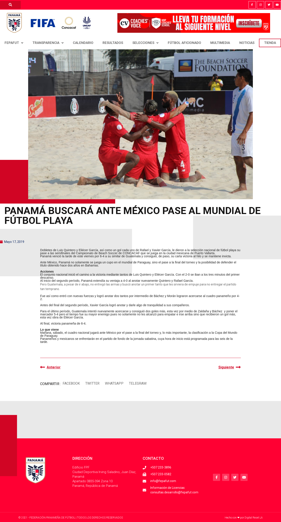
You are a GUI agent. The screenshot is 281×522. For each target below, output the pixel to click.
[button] (71, 383)
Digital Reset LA (254, 517)
